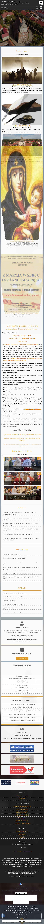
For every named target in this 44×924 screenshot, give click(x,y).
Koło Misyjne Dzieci (22, 815)
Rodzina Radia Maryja (22, 824)
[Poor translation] (24, 893)
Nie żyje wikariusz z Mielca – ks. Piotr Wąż (22, 730)
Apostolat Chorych (22, 821)
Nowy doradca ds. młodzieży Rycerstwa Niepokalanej (22, 727)
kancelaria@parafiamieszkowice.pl (23, 851)
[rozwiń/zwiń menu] (41, 3)
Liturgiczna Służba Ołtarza (22, 806)
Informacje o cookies (22, 917)
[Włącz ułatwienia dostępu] (42, 8)
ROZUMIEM (21, 921)
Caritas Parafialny (22, 812)
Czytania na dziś (22, 831)
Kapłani (22, 799)
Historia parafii (22, 796)
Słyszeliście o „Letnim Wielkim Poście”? (14, 561)
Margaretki (22, 818)
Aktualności (22, 53)
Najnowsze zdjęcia (22, 453)
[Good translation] (18, 893)
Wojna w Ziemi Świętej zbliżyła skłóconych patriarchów (22, 737)
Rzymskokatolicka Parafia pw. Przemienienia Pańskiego (21, 3)
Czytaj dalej (22, 671)
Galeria (22, 837)
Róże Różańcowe (22, 809)
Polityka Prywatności (22, 914)
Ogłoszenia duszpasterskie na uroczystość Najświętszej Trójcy (22, 327)
